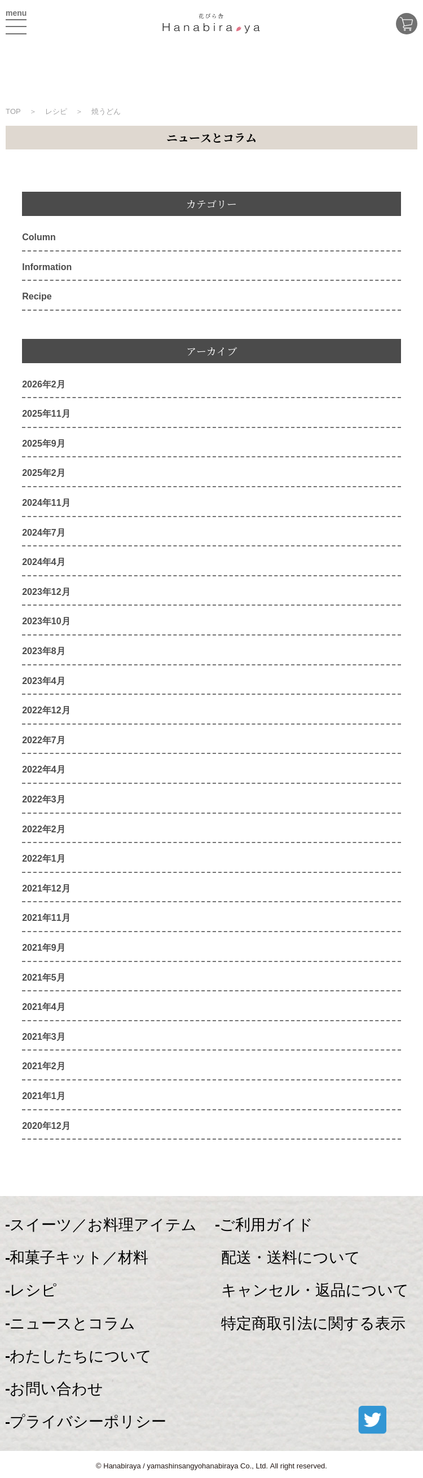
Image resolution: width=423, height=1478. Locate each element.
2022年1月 (43, 858)
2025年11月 (46, 413)
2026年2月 (43, 384)
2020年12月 (46, 1126)
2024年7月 (43, 532)
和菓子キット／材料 (79, 1257)
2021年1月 (43, 1096)
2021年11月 (46, 918)
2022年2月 (43, 829)
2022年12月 (46, 710)
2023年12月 (46, 592)
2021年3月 (43, 1037)
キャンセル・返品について (315, 1290)
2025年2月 (43, 473)
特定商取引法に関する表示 (313, 1323)
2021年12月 (46, 888)
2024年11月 (46, 503)
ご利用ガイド (266, 1224)
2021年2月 (43, 1066)
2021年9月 (43, 947)
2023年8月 (43, 651)
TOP (13, 111)
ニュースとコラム (72, 1323)
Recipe (36, 296)
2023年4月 (43, 681)
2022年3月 (43, 799)
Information (47, 267)
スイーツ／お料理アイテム (103, 1224)
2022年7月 (43, 740)
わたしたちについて (81, 1356)
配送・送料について (290, 1257)
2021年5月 (43, 977)
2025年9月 (43, 443)
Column (39, 237)
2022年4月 (43, 769)
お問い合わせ (56, 1388)
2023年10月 (46, 621)
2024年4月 (43, 562)
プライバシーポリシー (88, 1421)
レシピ (33, 1290)
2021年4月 (43, 1007)
